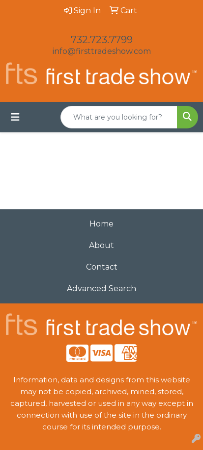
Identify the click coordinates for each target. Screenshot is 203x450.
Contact (101, 267)
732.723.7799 (102, 40)
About (101, 245)
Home (101, 223)
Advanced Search (101, 288)
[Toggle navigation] (15, 117)
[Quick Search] (118, 117)
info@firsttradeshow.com (102, 51)
